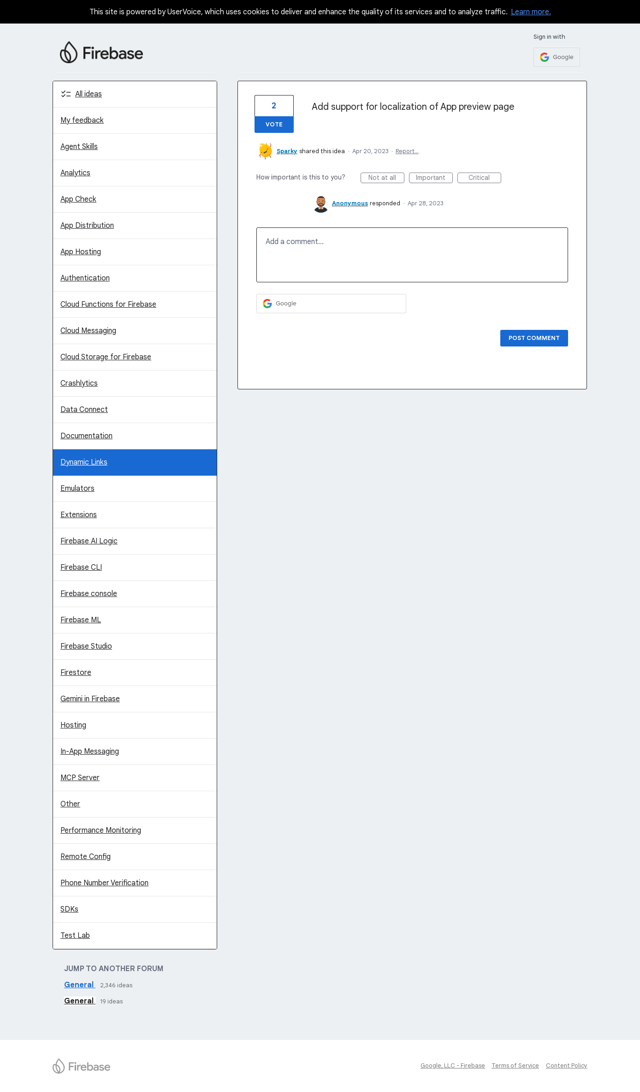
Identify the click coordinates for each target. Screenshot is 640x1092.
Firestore (75, 672)
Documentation (86, 436)
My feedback (82, 120)
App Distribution (87, 225)
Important (434, 178)
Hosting (73, 725)
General (79, 985)
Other (70, 804)
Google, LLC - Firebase (453, 1065)
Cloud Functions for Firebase (108, 304)
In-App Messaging (89, 751)
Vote (274, 124)
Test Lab (75, 935)
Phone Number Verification (104, 883)
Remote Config (85, 856)
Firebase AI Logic (89, 541)
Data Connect (84, 409)
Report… (407, 151)
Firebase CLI (81, 567)
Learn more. (531, 12)
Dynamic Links (83, 462)
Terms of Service (515, 1065)
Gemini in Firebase (90, 699)
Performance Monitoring (100, 830)
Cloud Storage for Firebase (105, 357)
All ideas (88, 94)
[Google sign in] (556, 57)
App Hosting (80, 252)
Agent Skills (79, 146)
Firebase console (88, 593)
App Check (78, 199)
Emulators (77, 488)
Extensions (78, 514)
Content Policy (566, 1065)
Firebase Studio (86, 646)
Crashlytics (79, 383)
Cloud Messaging (88, 330)
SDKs (69, 909)
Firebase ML (80, 620)
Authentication (85, 278)
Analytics (75, 173)
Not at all (386, 178)
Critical (484, 178)
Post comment (534, 338)
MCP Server (80, 777)
